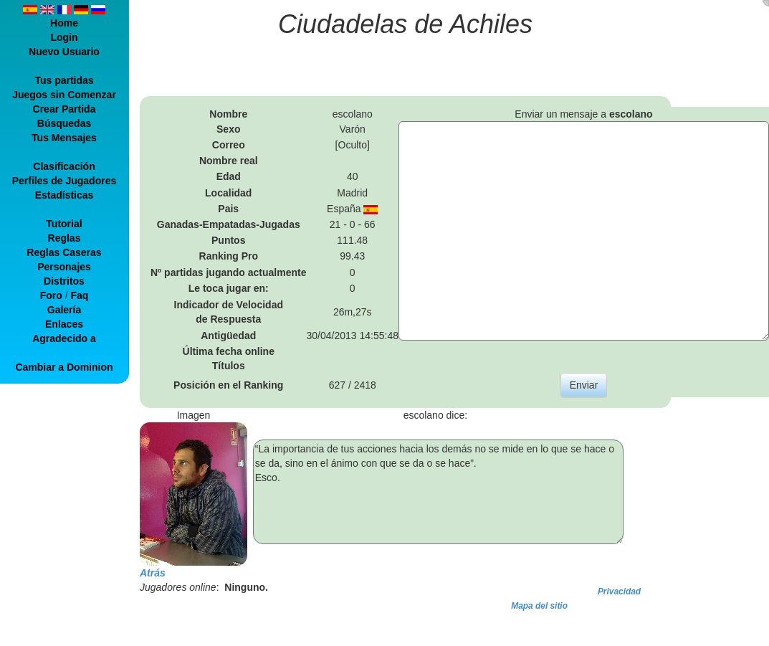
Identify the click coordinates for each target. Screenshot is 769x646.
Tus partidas (63, 80)
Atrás (153, 573)
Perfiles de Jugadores (64, 180)
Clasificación (64, 166)
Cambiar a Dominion (64, 367)
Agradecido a (64, 338)
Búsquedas (64, 123)
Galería (64, 309)
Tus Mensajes (64, 137)
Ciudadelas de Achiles (405, 24)
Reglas (64, 238)
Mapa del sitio (539, 606)
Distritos (64, 281)
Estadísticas (64, 195)
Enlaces (64, 324)
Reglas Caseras (64, 252)
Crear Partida (64, 109)
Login (63, 37)
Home (64, 23)
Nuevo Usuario (64, 51)
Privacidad (619, 591)
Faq (79, 295)
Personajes (64, 266)
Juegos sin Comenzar (64, 94)
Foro (51, 295)
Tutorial (64, 223)
